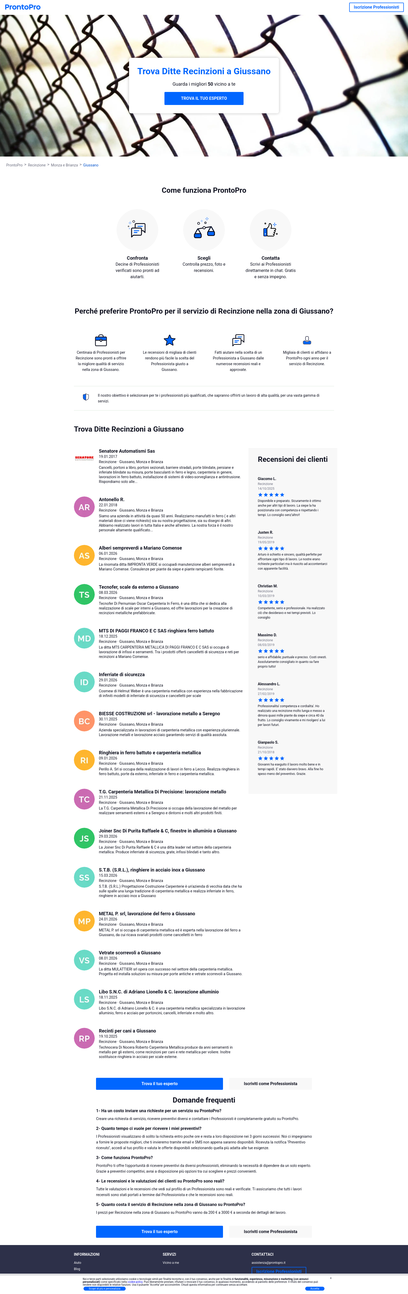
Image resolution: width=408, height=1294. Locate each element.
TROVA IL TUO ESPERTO (204, 98)
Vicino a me (171, 1263)
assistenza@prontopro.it (269, 1263)
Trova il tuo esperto (160, 1083)
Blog (77, 1269)
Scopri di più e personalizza (104, 1288)
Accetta (314, 1288)
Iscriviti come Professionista (270, 1083)
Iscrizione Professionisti (376, 7)
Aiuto (77, 1263)
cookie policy (135, 1281)
